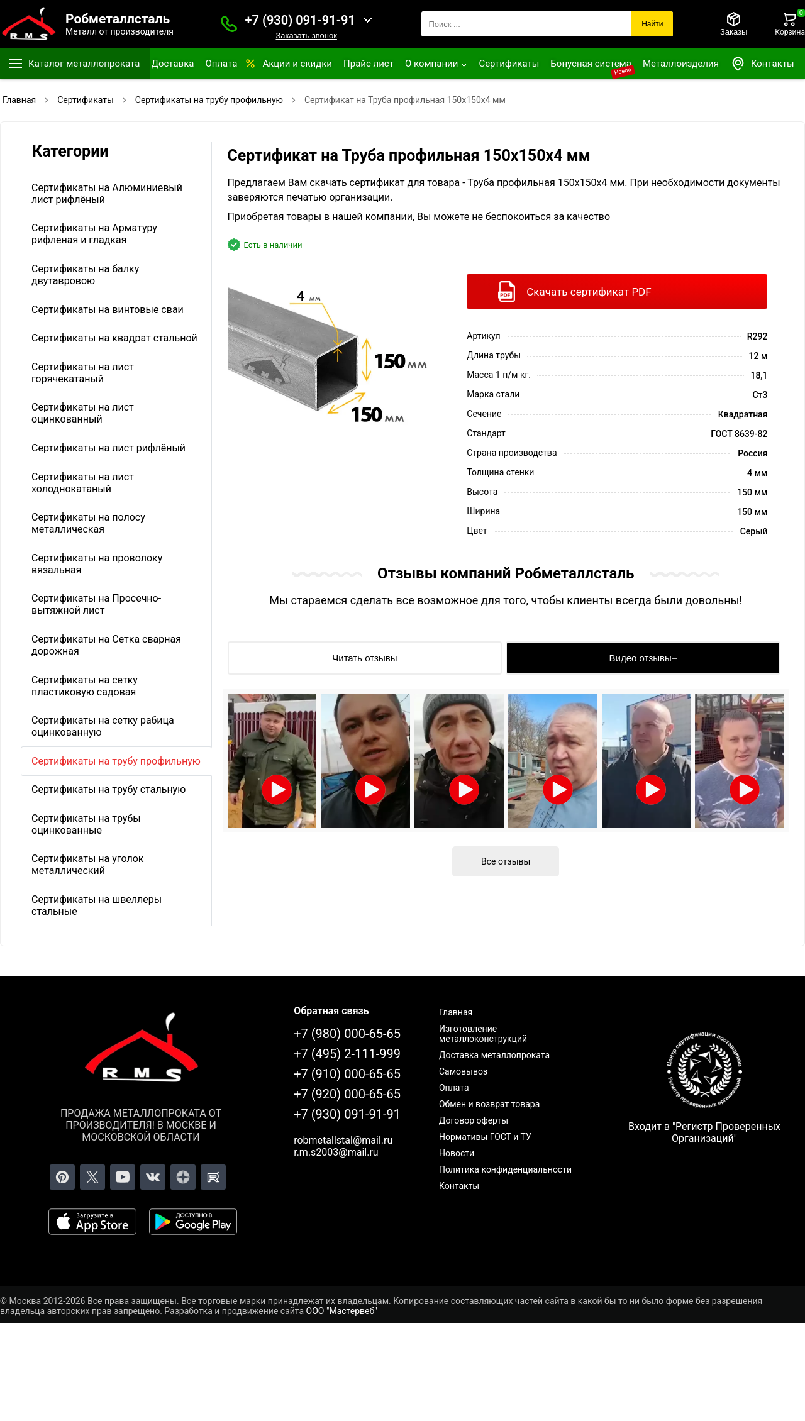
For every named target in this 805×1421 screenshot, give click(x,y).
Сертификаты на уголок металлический (87, 864)
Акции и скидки (297, 63)
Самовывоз (463, 1071)
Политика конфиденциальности (505, 1169)
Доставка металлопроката (494, 1055)
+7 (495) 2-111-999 (347, 1053)
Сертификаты (509, 63)
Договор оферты (473, 1120)
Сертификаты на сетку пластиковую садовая (84, 686)
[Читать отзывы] (365, 658)
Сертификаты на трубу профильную (116, 761)
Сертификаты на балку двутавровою (85, 275)
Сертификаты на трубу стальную (108, 789)
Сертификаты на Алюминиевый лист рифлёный (106, 194)
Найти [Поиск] (652, 23)
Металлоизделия (681, 63)
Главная (455, 1012)
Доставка (173, 63)
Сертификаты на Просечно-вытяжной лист (96, 604)
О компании (431, 63)
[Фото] (333, 356)
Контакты (762, 64)
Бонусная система (590, 63)
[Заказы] (733, 23)
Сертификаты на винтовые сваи (107, 310)
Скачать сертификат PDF (588, 291)
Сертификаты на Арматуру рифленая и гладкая (94, 234)
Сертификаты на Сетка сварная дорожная (106, 645)
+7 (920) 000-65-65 (347, 1094)
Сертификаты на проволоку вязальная (96, 564)
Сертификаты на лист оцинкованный (82, 413)
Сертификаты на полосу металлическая (88, 523)
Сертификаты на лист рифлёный (108, 448)
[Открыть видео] (272, 761)
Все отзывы (505, 861)
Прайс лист (368, 63)
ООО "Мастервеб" (341, 1311)
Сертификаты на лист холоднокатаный (82, 483)
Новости (456, 1153)
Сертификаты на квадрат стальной (114, 338)
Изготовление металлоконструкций (483, 1034)
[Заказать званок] (229, 24)
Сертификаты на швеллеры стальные (96, 905)
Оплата (221, 63)
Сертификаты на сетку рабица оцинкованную (102, 726)
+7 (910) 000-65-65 (347, 1073)
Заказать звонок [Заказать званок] (305, 35)
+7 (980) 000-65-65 (347, 1033)
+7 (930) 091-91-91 (300, 20)
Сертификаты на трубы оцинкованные (86, 824)
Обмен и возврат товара (489, 1104)
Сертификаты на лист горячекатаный (82, 373)
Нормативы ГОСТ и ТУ (485, 1137)
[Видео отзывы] (643, 658)
